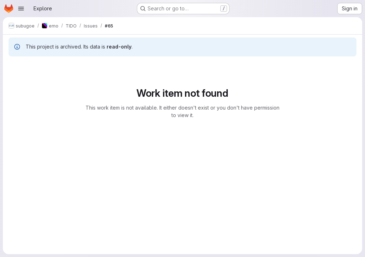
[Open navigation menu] (21, 8)
